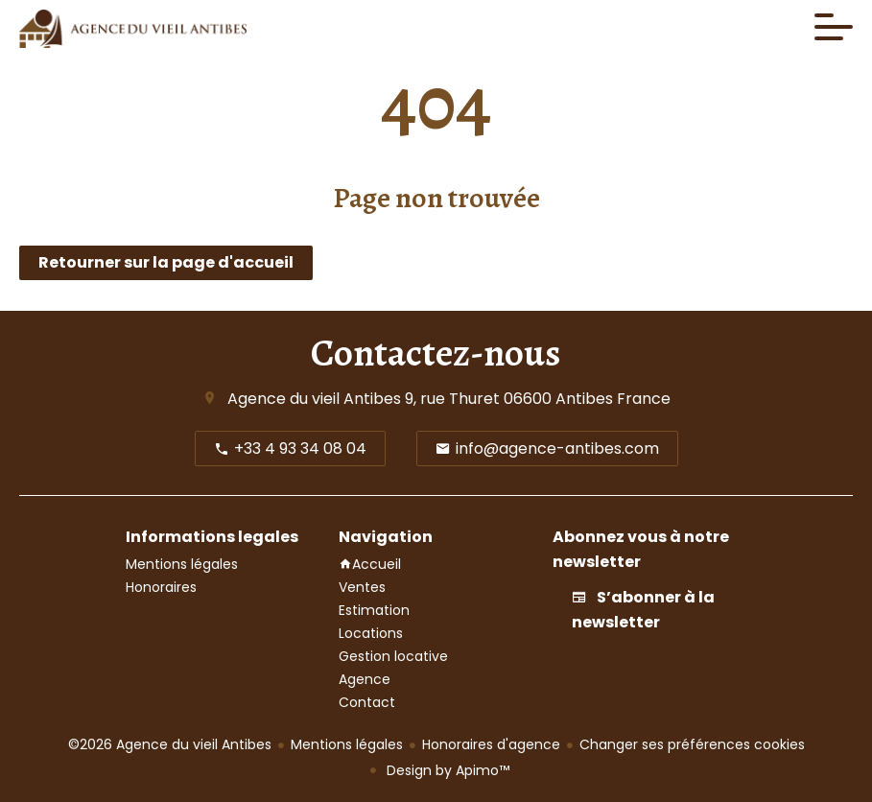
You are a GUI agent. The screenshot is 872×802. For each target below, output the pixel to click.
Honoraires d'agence (491, 744)
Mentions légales (347, 744)
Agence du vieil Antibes (314, 399)
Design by (446, 770)
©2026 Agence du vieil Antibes (169, 744)
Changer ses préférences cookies (692, 744)
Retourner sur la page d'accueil (166, 262)
